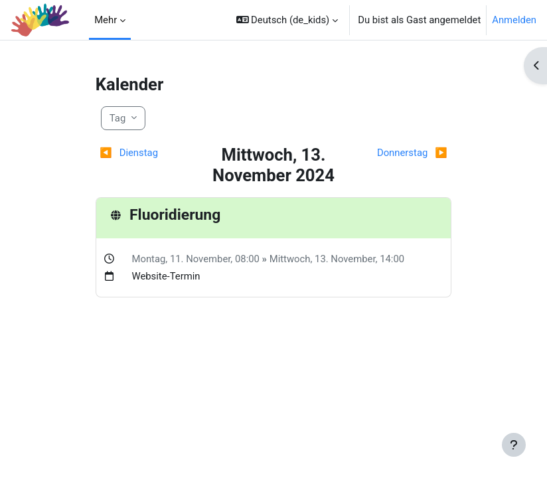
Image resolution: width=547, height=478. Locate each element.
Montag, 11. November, (183, 259)
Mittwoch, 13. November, (325, 259)
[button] (287, 20)
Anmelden (514, 20)
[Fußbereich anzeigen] (514, 445)
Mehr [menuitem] (105, 20)
